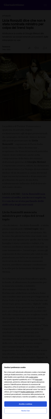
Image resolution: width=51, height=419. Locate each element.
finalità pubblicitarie (27, 392)
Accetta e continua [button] (25, 404)
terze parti (38, 379)
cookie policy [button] (33, 377)
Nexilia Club (25, 411)
